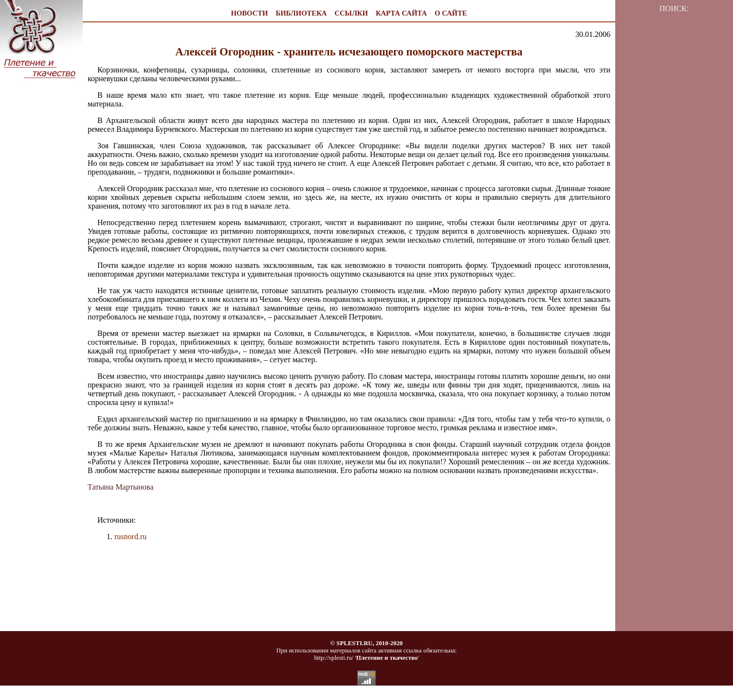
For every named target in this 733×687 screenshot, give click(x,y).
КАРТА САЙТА (401, 13)
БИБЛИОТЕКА (301, 13)
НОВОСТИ (249, 13)
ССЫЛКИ (351, 13)
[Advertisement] (41, 253)
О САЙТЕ (451, 13)
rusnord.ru (130, 536)
